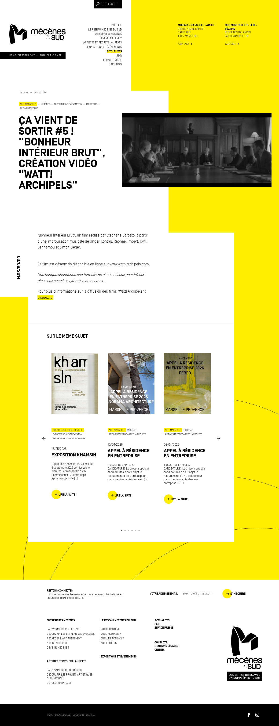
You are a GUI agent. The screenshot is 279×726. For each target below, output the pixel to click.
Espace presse (112, 60)
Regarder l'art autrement (64, 638)
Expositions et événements (104, 47)
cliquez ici (45, 297)
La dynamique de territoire (64, 670)
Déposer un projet (59, 682)
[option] (65, 141)
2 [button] (126, 530)
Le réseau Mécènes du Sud (105, 29)
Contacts (116, 64)
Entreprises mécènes (108, 33)
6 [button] (140, 530)
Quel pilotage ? (111, 633)
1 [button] (122, 530)
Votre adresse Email (164, 593)
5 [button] (136, 530)
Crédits (159, 649)
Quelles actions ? (112, 638)
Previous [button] (43, 438)
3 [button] (129, 530)
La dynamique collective (63, 629)
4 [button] (133, 530)
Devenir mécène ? (110, 38)
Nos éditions (109, 643)
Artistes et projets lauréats (102, 42)
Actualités (114, 51)
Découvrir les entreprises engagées (71, 633)
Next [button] (218, 438)
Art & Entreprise (58, 643)
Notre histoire (110, 629)
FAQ (119, 55)
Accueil (117, 25)
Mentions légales (166, 646)
